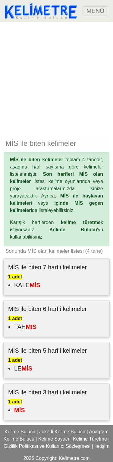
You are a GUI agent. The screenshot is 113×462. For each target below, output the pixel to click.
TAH (25, 326)
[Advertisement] (56, 78)
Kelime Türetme (90, 438)
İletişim (101, 446)
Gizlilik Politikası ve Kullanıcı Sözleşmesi (47, 446)
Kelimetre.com (74, 458)
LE (23, 368)
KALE (27, 285)
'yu (76, 229)
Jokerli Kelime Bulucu (62, 431)
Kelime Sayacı (53, 438)
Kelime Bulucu (20, 431)
